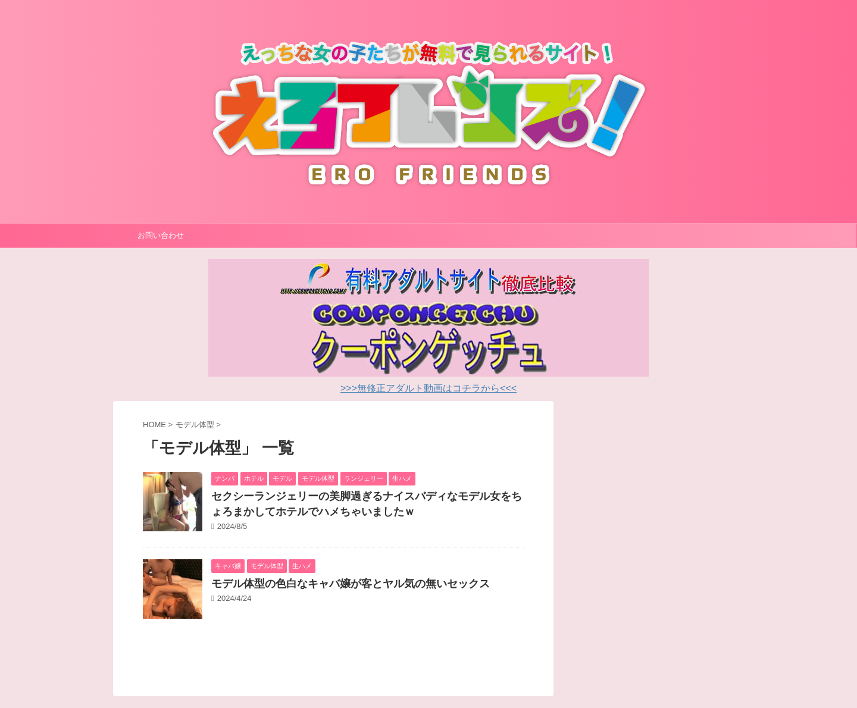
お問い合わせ (160, 235)
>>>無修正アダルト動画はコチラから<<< (428, 388)
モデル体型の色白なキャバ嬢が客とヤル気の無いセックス (350, 584)
